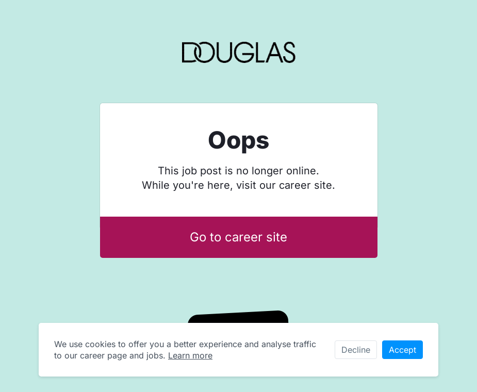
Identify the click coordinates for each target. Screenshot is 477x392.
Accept (402, 350)
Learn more (190, 355)
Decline (355, 350)
